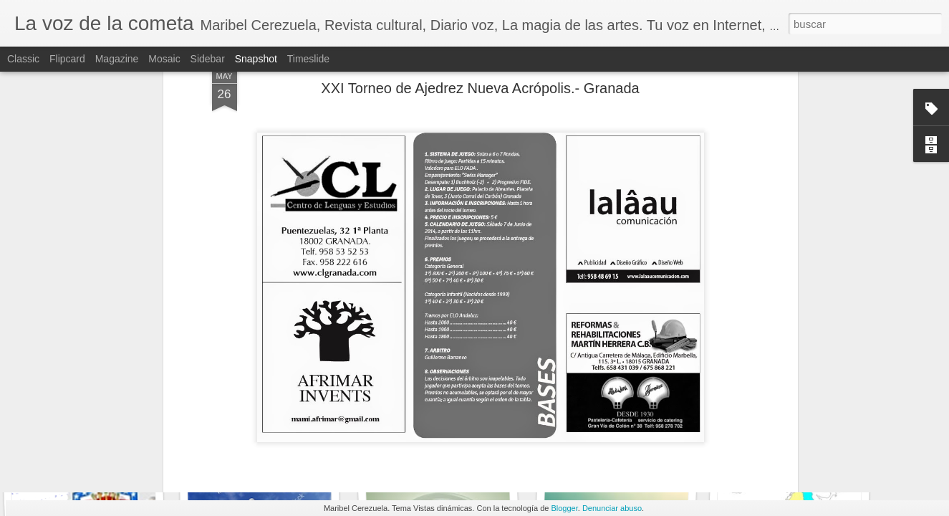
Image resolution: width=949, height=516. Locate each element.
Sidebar (208, 58)
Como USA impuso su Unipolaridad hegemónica (131, 440)
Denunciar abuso (612, 508)
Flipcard (67, 58)
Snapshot (256, 58)
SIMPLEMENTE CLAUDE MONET (627, 441)
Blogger (564, 508)
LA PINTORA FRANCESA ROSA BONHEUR (818, 450)
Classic (23, 58)
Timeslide (308, 58)
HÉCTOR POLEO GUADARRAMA (449, 443)
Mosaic (164, 58)
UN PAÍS (270, 449)
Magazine (117, 58)
